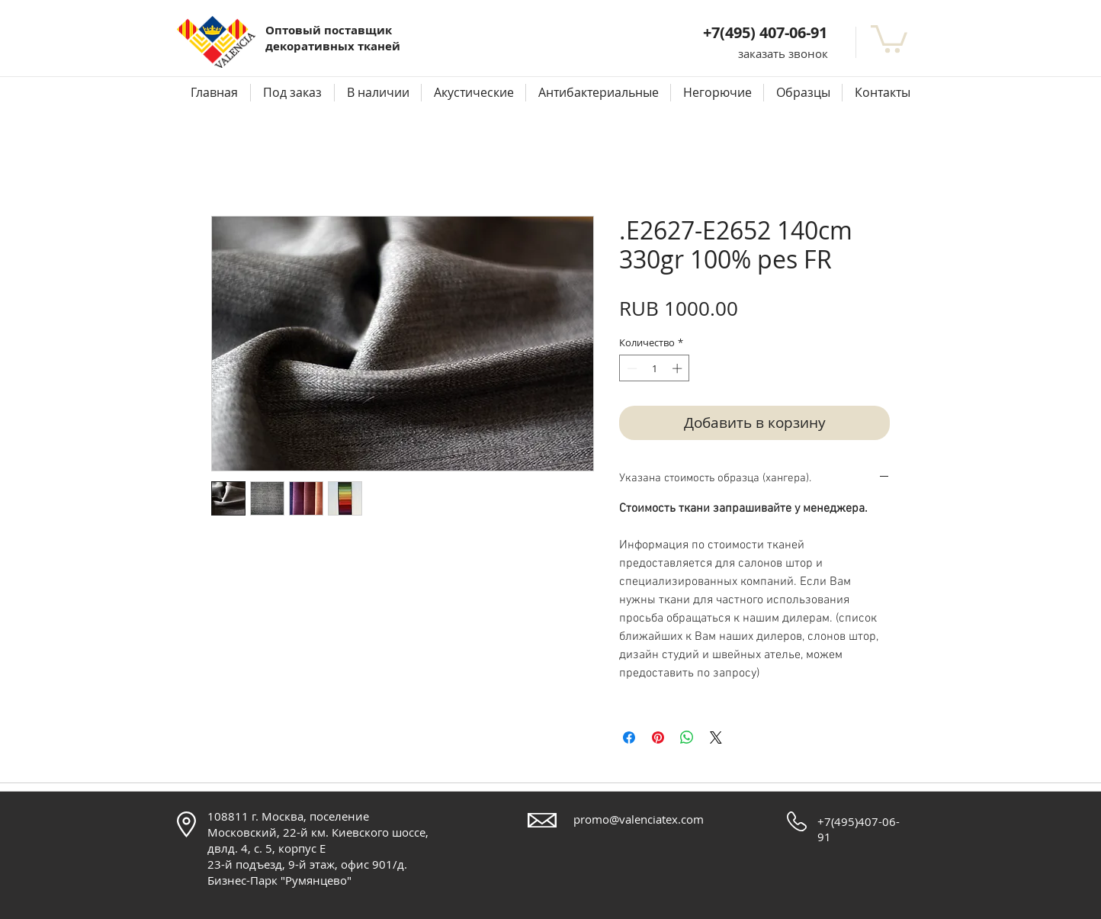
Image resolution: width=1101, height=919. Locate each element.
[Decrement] (630, 368)
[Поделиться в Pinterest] (658, 737)
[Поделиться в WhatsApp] (687, 737)
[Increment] (678, 368)
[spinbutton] (654, 368)
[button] (783, 53)
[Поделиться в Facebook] (629, 737)
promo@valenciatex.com (638, 819)
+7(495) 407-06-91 (765, 32)
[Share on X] (716, 737)
